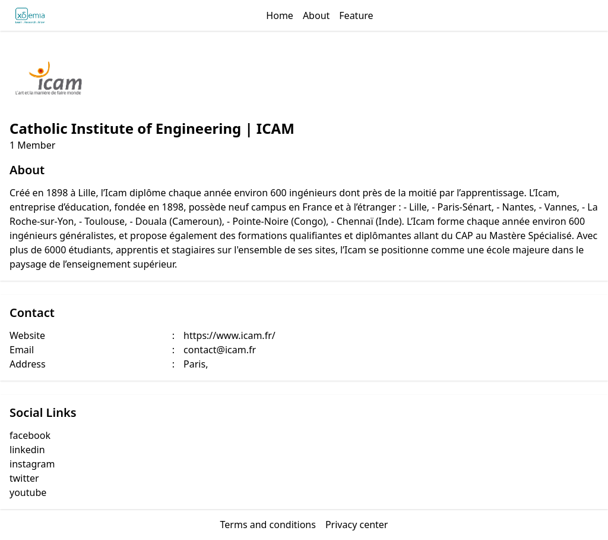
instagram (32, 463)
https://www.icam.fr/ (229, 335)
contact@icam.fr (219, 349)
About (316, 15)
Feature (356, 15)
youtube (28, 492)
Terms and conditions (268, 524)
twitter (24, 478)
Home (279, 15)
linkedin (27, 449)
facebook (30, 435)
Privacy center (356, 524)
